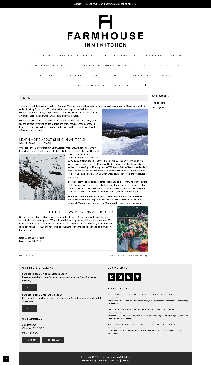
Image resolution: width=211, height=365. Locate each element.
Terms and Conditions (109, 360)
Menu (181, 65)
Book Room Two (153, 55)
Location (164, 65)
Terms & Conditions (139, 75)
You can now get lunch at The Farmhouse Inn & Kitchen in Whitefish (143, 294)
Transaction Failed (124, 85)
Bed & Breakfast (40, 55)
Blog (103, 55)
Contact (176, 55)
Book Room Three (125, 55)
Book (29, 287)
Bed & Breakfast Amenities (75, 55)
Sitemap (114, 75)
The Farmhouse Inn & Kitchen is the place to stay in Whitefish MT (141, 309)
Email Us (31, 340)
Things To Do (38, 237)
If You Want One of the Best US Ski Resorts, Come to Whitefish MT (142, 324)
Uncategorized (159, 107)
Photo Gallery (48, 75)
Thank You (165, 75)
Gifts (147, 65)
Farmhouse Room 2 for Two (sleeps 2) (50, 65)
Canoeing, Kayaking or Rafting (126, 256)
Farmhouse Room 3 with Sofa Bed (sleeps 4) (108, 65)
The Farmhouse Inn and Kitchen (84, 85)
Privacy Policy (74, 75)
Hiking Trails (31, 256)
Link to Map (53, 340)
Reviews (96, 75)
